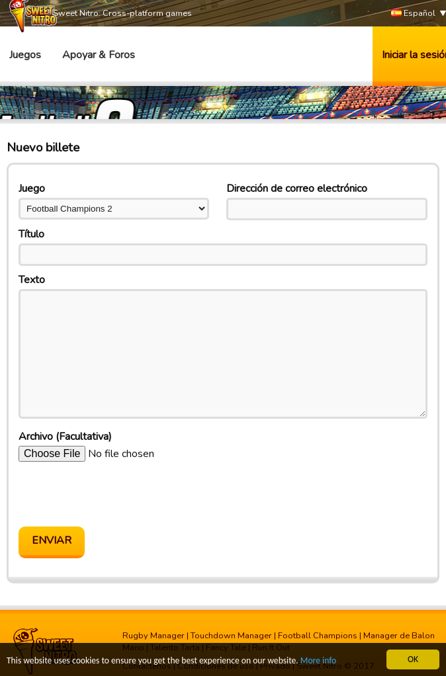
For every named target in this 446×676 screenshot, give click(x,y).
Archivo (65, 436)
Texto (32, 280)
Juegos (25, 55)
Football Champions (317, 636)
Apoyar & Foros (98, 55)
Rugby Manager (153, 636)
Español (413, 13)
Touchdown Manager (231, 636)
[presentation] (119, 494)
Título (31, 234)
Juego (32, 188)
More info (318, 661)
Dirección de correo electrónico (296, 188)
